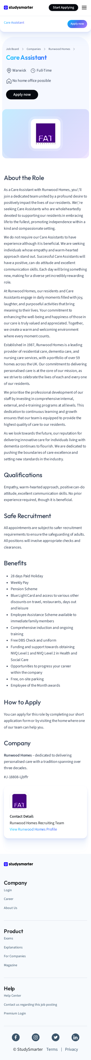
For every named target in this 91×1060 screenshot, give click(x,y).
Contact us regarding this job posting (30, 1004)
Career (8, 898)
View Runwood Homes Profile (33, 829)
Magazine (10, 965)
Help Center (12, 995)
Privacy (71, 1049)
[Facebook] (16, 1037)
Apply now (77, 24)
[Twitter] (55, 1037)
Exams (8, 938)
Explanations (13, 947)
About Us (10, 907)
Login (8, 890)
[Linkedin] (75, 1037)
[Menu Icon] (84, 7)
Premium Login (15, 1013)
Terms (52, 1049)
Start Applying (63, 7)
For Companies (15, 956)
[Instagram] (36, 1037)
